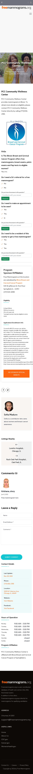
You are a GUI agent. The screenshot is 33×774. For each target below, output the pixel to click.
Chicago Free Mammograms (15, 72)
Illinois (19, 69)
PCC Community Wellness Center (16, 74)
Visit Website (8, 601)
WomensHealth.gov (8, 746)
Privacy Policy (24, 765)
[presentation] (14, 550)
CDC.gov (4, 739)
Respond (5, 198)
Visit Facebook (9, 608)
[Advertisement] (16, 35)
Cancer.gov (5, 743)
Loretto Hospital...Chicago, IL (16, 448)
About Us (5, 736)
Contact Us (5, 765)
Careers (14, 765)
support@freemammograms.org (16, 719)
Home (12, 69)
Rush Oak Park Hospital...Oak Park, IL (16, 459)
